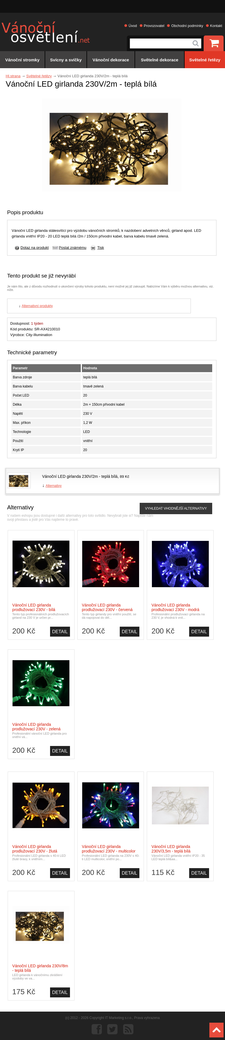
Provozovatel (154, 26)
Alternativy (53, 486)
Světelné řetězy (39, 76)
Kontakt (216, 26)
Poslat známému (72, 247)
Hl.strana (13, 76)
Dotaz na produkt (34, 247)
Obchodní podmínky (187, 26)
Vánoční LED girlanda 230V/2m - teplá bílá (79, 476)
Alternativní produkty (37, 306)
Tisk (100, 247)
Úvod (133, 26)
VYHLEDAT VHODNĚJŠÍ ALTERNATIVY (176, 508)
